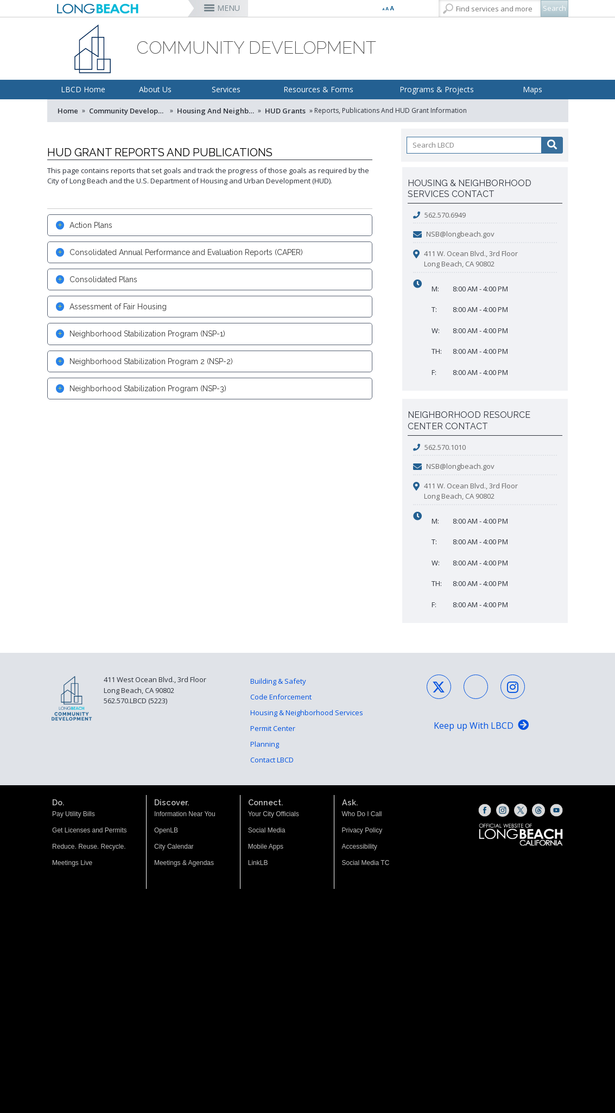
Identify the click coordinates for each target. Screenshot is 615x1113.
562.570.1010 (445, 447)
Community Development (128, 111)
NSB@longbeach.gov (460, 234)
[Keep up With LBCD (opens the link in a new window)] (481, 726)
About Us (155, 89)
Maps (532, 89)
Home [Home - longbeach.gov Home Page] (68, 111)
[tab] (210, 225)
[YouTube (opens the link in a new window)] (556, 810)
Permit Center (272, 728)
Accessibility (359, 846)
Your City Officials (273, 814)
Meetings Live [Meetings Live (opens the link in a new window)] (72, 863)
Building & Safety (278, 681)
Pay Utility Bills (73, 814)
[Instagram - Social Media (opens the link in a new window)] (512, 687)
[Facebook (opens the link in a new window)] (484, 810)
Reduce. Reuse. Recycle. (88, 846)
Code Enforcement (281, 697)
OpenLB (166, 830)
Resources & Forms (318, 89)
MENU (228, 8)
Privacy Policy (362, 830)
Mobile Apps (265, 846)
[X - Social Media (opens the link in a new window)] (439, 687)
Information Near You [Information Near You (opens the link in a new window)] (184, 814)
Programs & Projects (437, 89)
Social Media (267, 830)
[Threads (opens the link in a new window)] (538, 810)
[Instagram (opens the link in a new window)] (502, 810)
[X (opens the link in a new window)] (520, 810)
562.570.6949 (445, 215)
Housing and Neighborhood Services (216, 111)
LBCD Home (83, 89)
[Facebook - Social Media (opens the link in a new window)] (476, 687)
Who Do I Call (362, 814)
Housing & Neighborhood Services (306, 712)
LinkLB (258, 863)
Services (226, 89)
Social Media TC (366, 863)
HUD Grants (285, 111)
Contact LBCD (272, 760)
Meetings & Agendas (184, 863)
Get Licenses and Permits (89, 830)
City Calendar (174, 846)
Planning (264, 744)
